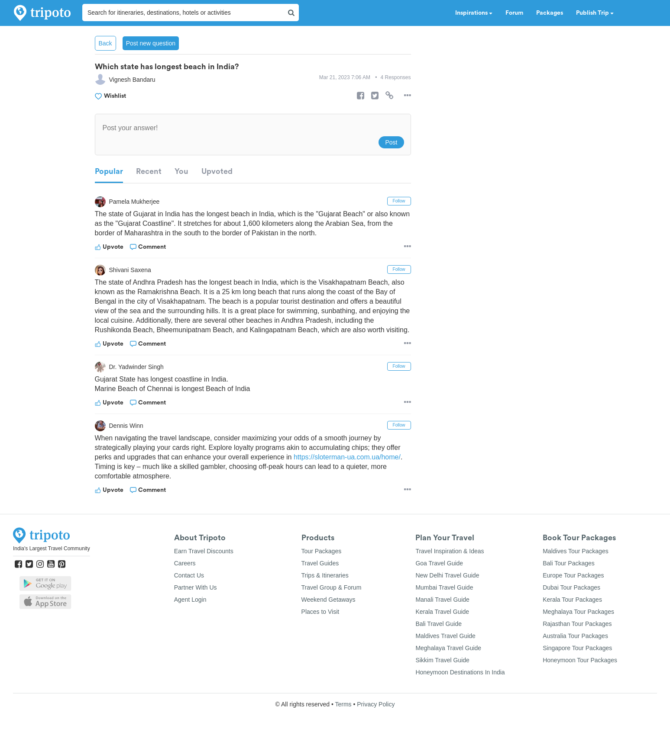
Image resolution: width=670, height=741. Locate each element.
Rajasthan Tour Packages (577, 623)
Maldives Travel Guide (445, 635)
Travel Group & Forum (331, 587)
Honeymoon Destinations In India (460, 672)
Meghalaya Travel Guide (448, 648)
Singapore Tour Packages (577, 648)
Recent (149, 171)
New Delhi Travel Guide (447, 575)
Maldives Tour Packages (575, 551)
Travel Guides (320, 563)
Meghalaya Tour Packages (578, 611)
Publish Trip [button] (595, 13)
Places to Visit (320, 611)
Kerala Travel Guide (442, 611)
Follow (399, 201)
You (181, 171)
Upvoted (217, 171)
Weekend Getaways (328, 599)
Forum (514, 13)
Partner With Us (195, 587)
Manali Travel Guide (442, 599)
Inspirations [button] (473, 13)
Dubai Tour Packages (571, 587)
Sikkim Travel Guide (442, 660)
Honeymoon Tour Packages (580, 660)
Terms (343, 704)
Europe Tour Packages (573, 575)
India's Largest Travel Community (51, 548)
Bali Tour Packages (569, 563)
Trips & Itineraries (325, 575)
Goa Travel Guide (439, 563)
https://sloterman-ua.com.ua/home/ (347, 457)
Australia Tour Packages (575, 635)
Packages (549, 13)
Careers (185, 563)
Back (105, 43)
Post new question (150, 43)
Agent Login (190, 599)
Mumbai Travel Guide (444, 587)
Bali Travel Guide (438, 623)
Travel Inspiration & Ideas (449, 551)
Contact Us (189, 575)
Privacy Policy (376, 704)
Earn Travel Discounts (203, 551)
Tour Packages (321, 551)
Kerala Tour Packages (572, 599)
